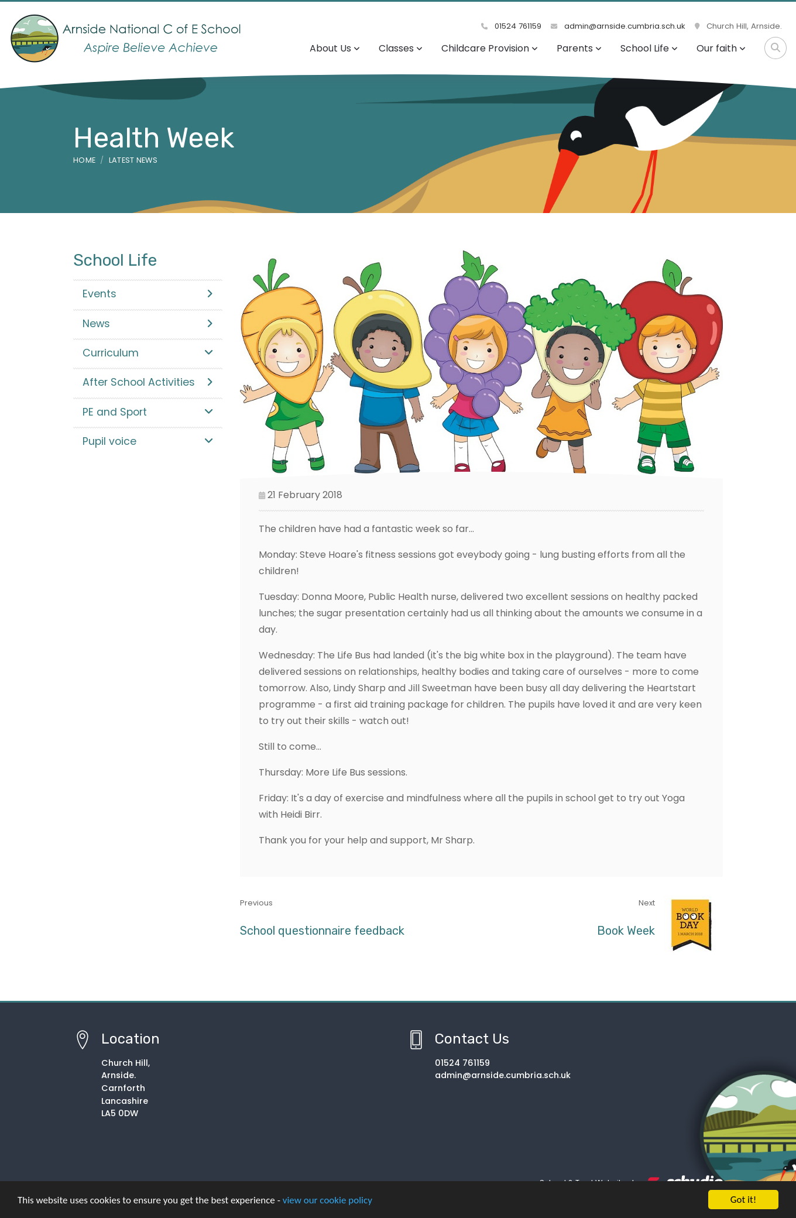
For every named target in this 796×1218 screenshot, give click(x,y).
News (148, 324)
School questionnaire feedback (322, 931)
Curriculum (148, 353)
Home (84, 160)
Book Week (626, 931)
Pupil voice (148, 441)
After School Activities (148, 382)
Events (148, 294)
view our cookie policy (327, 1202)
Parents (579, 48)
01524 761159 (511, 26)
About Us (335, 48)
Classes (401, 48)
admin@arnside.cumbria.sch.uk (618, 26)
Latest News (133, 160)
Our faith (721, 48)
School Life (649, 48)
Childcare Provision (489, 48)
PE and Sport (148, 412)
